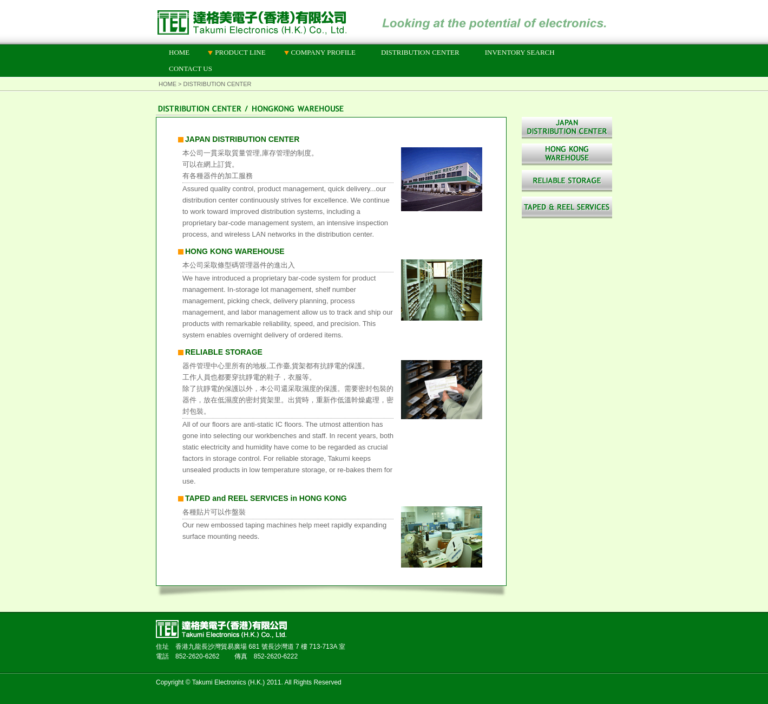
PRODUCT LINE (240, 52)
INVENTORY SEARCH (520, 52)
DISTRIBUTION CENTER (420, 52)
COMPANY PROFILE (323, 52)
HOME (179, 52)
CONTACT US (190, 68)
